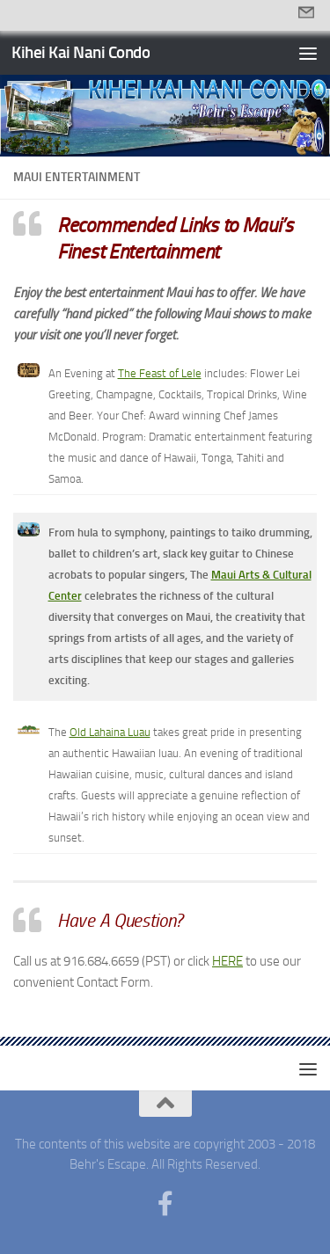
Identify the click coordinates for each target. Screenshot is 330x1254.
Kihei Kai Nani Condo (80, 52)
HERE (227, 961)
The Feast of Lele (160, 373)
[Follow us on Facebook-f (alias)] (165, 1204)
